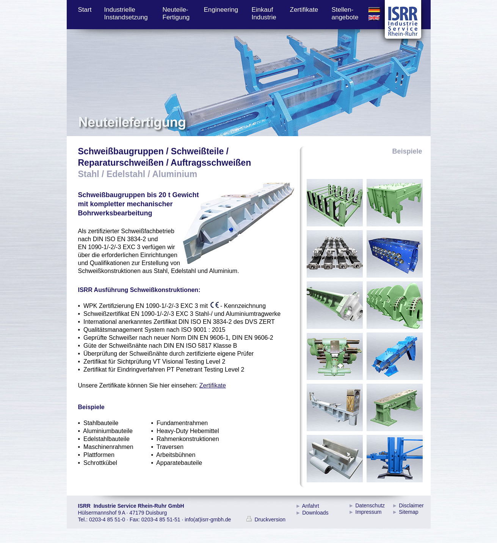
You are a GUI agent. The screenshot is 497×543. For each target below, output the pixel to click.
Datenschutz (370, 505)
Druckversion (266, 519)
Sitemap (408, 512)
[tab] (335, 202)
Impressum (368, 512)
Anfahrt (310, 506)
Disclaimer (411, 505)
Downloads (315, 513)
